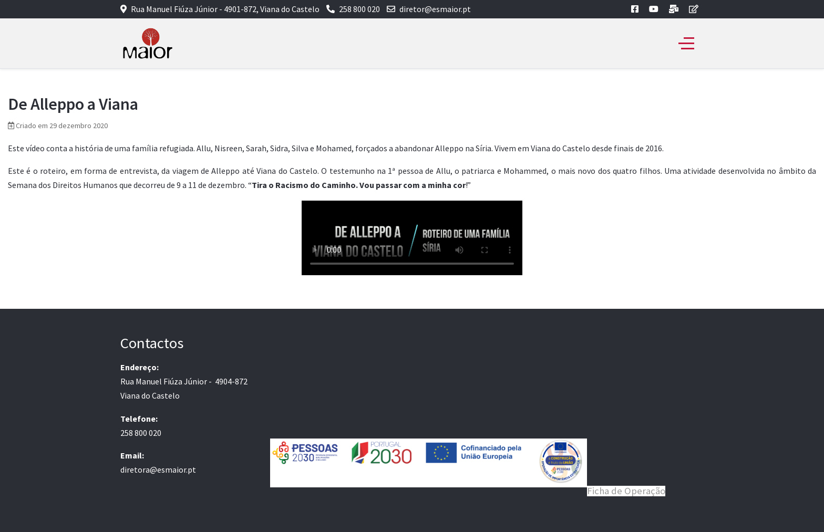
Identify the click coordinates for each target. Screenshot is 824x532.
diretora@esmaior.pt (158, 469)
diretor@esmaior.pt (435, 9)
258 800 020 (359, 9)
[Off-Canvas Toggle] (686, 43)
